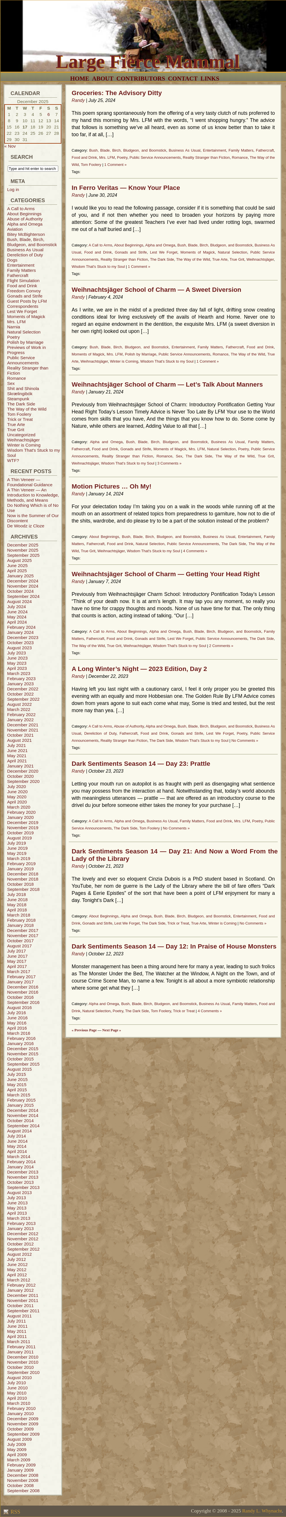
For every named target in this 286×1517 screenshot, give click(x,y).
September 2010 (23, 1372)
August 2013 (19, 1192)
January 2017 (20, 981)
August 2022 (19, 704)
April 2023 (17, 668)
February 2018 (21, 920)
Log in (13, 189)
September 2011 (23, 1310)
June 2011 (17, 1326)
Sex (11, 383)
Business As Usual (25, 249)
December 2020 (22, 771)
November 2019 (22, 827)
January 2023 (20, 683)
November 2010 (22, 1362)
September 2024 (23, 596)
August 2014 (19, 1130)
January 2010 (20, 1413)
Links (210, 78)
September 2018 (23, 889)
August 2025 (19, 560)
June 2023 (17, 658)
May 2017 (16, 961)
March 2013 (18, 1218)
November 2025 (22, 550)
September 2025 (23, 555)
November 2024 (22, 586)
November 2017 (22, 935)
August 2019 (19, 837)
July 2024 (16, 606)
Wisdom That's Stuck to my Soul (98, 266)
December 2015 (22, 1048)
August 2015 (19, 1069)
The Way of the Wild (27, 409)
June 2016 (17, 1017)
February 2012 (21, 1285)
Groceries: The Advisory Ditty (117, 93)
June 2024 (17, 611)
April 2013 (17, 1213)
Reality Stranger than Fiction (206, 157)
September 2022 (23, 699)
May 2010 (16, 1393)
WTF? (13, 460)
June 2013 (17, 1202)
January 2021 (20, 765)
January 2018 (20, 925)
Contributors (140, 78)
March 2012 (18, 1279)
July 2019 (16, 843)
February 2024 (21, 627)
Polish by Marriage (25, 342)
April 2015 (17, 1089)
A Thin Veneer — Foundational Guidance (30, 482)
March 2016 (18, 1033)
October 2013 (20, 1182)
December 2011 (22, 1295)
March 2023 (18, 673)
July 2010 (16, 1382)
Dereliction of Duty (25, 254)
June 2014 (17, 1141)
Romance (16, 378)
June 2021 (17, 750)
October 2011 (20, 1305)
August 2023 (19, 647)
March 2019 (18, 858)
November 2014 (22, 1115)
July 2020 (16, 786)
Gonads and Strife (25, 296)
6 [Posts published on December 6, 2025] (48, 114)
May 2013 (16, 1207)
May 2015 (16, 1084)
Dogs (12, 260)
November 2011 (22, 1300)
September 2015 (23, 1064)
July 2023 (16, 652)
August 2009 (19, 1439)
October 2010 (20, 1367)
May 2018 (16, 904)
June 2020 (17, 791)
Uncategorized (21, 434)
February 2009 (21, 1464)
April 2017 (17, 966)
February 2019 (21, 863)
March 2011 (18, 1341)
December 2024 (22, 580)
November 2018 (22, 879)
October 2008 (20, 1485)
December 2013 (22, 1172)
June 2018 (17, 899)
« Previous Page (84, 1030)
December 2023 (22, 637)
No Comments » (244, 740)
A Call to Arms (21, 208)
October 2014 (20, 1120)
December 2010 (22, 1357)
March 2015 (18, 1094)
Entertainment (21, 265)
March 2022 (18, 709)
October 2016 (20, 997)
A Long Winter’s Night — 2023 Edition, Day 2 (139, 668)
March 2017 (18, 971)
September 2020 (23, 781)
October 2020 (20, 776)
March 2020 (18, 807)
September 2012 (23, 1249)
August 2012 (19, 1254)
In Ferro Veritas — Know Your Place (126, 187)
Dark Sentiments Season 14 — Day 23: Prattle (141, 763)
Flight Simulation (23, 280)
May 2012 (16, 1269)
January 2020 (20, 817)
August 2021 (19, 740)
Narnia (13, 326)
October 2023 (20, 642)
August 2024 (19, 601)
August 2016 (19, 1007)
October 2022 (20, 694)
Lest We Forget (22, 311)
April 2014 (17, 1151)
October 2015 (20, 1058)
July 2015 (16, 1074)
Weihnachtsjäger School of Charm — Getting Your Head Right (166, 574)
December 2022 (22, 688)
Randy (78, 100)
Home (79, 78)
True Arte (16, 424)
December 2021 (22, 724)
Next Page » (111, 1030)
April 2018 (17, 909)
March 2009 (18, 1459)
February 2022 (21, 714)
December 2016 (22, 986)
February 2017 (21, 976)
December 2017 (22, 930)
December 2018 (22, 873)
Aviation (15, 229)
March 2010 (18, 1403)
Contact (183, 78)
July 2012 (16, 1259)
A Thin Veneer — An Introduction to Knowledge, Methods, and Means (33, 495)
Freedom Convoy (24, 290)
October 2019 (20, 832)
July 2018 (16, 894)
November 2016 (22, 992)
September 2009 (23, 1434)
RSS (14, 1512)
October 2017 (20, 940)
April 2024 (17, 622)
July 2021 (16, 745)
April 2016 (17, 1028)
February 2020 (21, 812)
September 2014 (23, 1125)
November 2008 (22, 1480)
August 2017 (19, 945)
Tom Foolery (19, 414)
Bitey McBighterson (26, 234)
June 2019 (17, 848)
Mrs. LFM (16, 321)
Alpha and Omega (25, 224)
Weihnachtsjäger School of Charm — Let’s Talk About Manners (167, 384)
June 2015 (17, 1079)
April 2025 (17, 570)
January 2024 (20, 632)
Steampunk (18, 398)
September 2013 (23, 1187)
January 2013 (20, 1228)
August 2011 (19, 1315)
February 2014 (21, 1161)
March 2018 (18, 915)
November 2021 (22, 730)
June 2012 (17, 1264)
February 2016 (21, 1038)
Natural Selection (24, 331)
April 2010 (17, 1398)
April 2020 (17, 801)
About (103, 78)
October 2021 (20, 735)
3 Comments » (169, 463)
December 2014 (22, 1110)
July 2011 (16, 1321)
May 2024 (16, 616)
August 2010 (19, 1377)
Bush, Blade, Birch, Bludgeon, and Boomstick (32, 242)
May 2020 (16, 796)
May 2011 (16, 1331)
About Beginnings (24, 213)
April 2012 (17, 1274)
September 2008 (23, 1490)
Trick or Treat (20, 419)
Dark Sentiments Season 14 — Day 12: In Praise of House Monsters (174, 946)
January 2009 (20, 1470)
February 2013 (21, 1223)
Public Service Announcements (23, 360)
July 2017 (16, 951)
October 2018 (20, 884)
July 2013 (16, 1197)
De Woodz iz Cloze (25, 525)
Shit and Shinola (23, 388)
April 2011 (17, 1336)
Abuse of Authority (25, 218)
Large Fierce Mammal (147, 61)
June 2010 (17, 1387)
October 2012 (20, 1243)
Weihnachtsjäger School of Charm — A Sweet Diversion (156, 289)
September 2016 (23, 1002)
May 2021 (16, 755)
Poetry (13, 337)
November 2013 (22, 1177)
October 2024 (20, 591)
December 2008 (22, 1475)
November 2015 (22, 1053)
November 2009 (22, 1423)
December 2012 (22, 1233)
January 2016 (20, 1043)
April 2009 (17, 1454)
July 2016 (16, 1012)
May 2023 (16, 663)
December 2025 (22, 544)
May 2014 (16, 1146)
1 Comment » (115, 164)
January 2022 (20, 719)
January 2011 (20, 1351)
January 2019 (20, 868)
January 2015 (20, 1105)
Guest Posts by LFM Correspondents (27, 304)
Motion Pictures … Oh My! (111, 486)
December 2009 (22, 1418)
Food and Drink (22, 285)
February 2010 (21, 1408)
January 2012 (20, 1290)
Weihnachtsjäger (23, 439)
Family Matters (21, 270)
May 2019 (16, 853)
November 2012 (22, 1238)
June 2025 (17, 565)
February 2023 (21, 678)
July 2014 (16, 1136)
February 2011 (21, 1346)
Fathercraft (17, 275)
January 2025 (20, 575)
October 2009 (20, 1428)
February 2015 (21, 1100)
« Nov (10, 146)
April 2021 (17, 760)
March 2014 (18, 1156)
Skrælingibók (20, 393)
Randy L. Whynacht (262, 1511)
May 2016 (16, 1022)
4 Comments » (195, 551)
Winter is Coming (24, 445)
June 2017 (17, 956)
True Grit (15, 429)
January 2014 (20, 1166)
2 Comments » (221, 646)
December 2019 (22, 822)
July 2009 (16, 1444)
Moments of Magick (26, 316)
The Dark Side (21, 403)
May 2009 (16, 1449)
